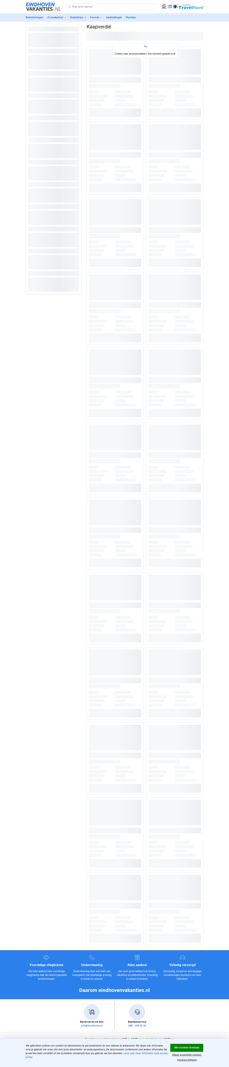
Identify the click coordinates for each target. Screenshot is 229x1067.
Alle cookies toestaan (186, 1047)
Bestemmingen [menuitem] (34, 17)
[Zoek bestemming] (114, 6)
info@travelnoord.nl (92, 1025)
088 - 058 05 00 (137, 1025)
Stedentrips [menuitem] (76, 17)
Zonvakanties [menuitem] (55, 17)
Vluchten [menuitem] (131, 17)
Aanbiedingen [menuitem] (114, 17)
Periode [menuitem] (94, 17)
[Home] (43, 7)
